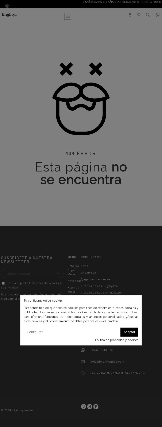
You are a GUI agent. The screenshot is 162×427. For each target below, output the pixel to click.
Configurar (35, 332)
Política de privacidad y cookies (116, 340)
